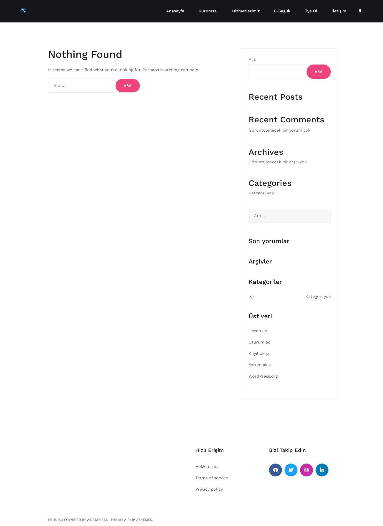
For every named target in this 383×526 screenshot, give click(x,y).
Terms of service (211, 477)
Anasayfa (175, 11)
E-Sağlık (282, 11)
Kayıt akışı (259, 353)
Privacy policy (209, 489)
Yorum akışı (260, 364)
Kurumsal (208, 11)
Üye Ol (310, 11)
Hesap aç (258, 330)
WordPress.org (263, 376)
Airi (127, 520)
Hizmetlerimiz (246, 11)
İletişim (339, 11)
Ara (252, 59)
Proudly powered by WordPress (78, 520)
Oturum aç (259, 342)
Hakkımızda (207, 466)
